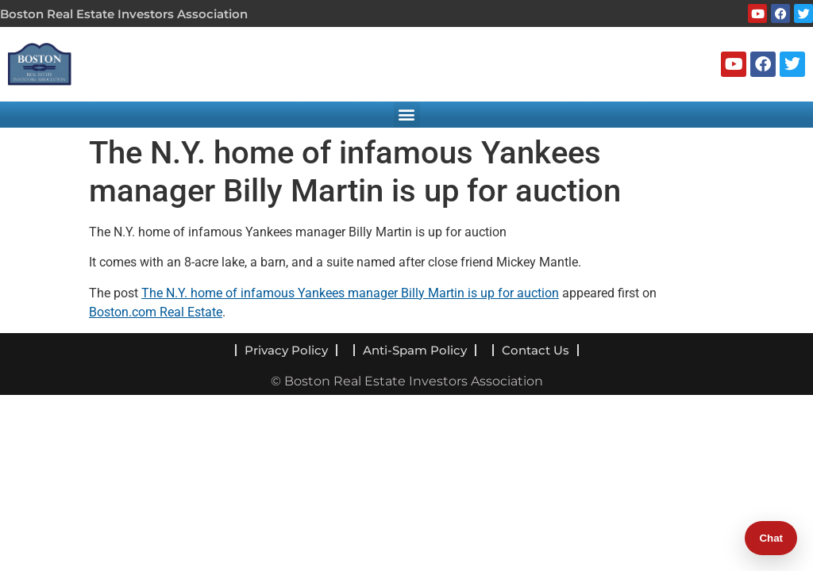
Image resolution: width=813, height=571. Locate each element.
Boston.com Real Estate (155, 312)
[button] (407, 115)
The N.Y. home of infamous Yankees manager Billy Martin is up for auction (350, 293)
